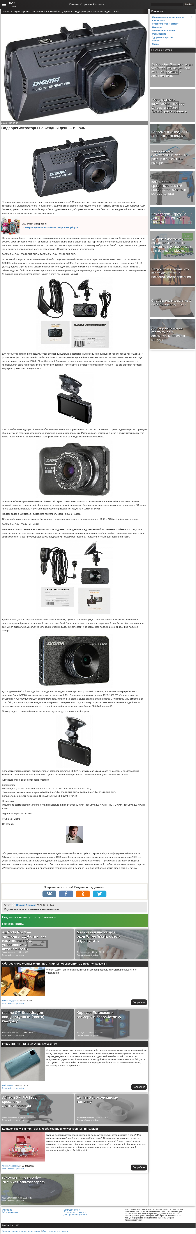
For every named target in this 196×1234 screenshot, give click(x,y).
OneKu (13, 3)
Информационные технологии (168, 17)
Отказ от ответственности (55, 1231)
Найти (188, 4)
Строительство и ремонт (165, 24)
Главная (74, 4)
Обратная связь (10, 1212)
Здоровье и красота (162, 37)
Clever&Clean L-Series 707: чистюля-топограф (23, 1180)
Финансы (157, 27)
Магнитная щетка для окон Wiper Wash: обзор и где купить (98, 936)
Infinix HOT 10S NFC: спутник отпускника (29, 1044)
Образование (159, 34)
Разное (156, 40)
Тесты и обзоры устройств (13, 955)
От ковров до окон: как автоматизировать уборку (50, 227)
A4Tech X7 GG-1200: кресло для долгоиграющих (20, 1101)
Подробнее (139, 1002)
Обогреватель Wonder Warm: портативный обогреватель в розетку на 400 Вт (54, 963)
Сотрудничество (72, 1210)
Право (155, 44)
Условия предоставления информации (21, 1231)
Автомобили (158, 20)
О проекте (86, 4)
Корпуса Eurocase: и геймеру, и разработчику (99, 1015)
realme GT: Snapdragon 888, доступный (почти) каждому (23, 1017)
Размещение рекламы (75, 1212)
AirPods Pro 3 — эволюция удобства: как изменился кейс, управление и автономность (24, 940)
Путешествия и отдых (163, 30)
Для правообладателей (75, 1214)
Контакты (98, 4)
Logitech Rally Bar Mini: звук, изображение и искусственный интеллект (50, 1128)
